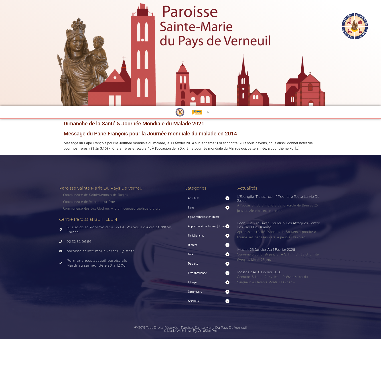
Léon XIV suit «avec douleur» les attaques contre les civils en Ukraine (278, 225)
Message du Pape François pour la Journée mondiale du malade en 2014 (150, 134)
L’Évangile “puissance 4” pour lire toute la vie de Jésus (278, 198)
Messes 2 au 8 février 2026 (259, 272)
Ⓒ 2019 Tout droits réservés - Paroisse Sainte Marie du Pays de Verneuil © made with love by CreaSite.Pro (190, 329)
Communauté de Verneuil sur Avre (89, 202)
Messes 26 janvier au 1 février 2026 (266, 249)
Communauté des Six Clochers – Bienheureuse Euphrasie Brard (112, 208)
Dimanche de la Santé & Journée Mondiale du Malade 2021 (134, 123)
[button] (209, 198)
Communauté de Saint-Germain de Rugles (95, 195)
